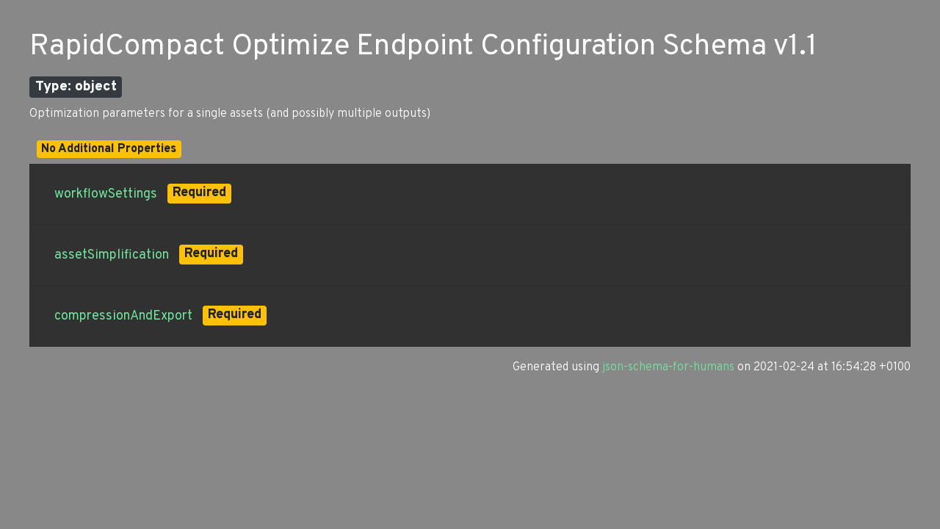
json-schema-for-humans (668, 367)
